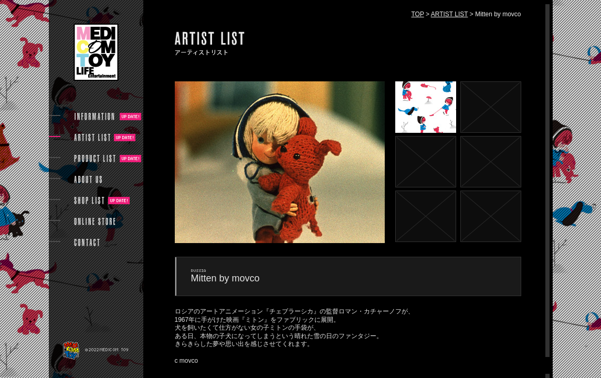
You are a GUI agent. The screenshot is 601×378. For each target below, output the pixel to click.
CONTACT (87, 242)
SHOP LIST (89, 200)
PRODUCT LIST (95, 158)
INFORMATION (95, 116)
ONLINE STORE (95, 221)
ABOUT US (88, 179)
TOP (418, 14)
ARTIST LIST (449, 14)
